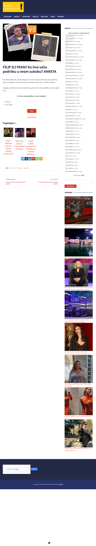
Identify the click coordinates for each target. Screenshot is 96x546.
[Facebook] (22, 245)
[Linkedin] (30, 245)
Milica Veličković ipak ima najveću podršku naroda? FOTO (8, 163)
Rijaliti (35, 16)
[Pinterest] (33, 245)
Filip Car (8, 121)
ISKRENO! (60, 16)
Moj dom (44, 16)
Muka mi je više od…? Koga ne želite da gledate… (20, 160)
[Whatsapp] (37, 245)
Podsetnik (26, 16)
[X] (26, 245)
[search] (17, 526)
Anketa (17, 16)
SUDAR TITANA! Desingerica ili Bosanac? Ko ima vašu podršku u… (31, 163)
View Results (31, 137)
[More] (41, 245)
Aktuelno (7, 16)
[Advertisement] (17, 87)
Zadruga (26, 255)
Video (52, 16)
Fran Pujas (9, 124)
